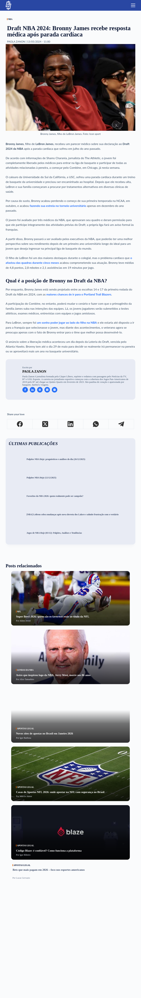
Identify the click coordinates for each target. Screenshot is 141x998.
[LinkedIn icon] (32, 390)
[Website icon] (40, 390)
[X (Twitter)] (45, 424)
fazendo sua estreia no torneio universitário (58, 205)
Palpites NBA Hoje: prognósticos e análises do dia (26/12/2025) (56, 459)
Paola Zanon (34, 371)
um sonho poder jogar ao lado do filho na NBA (67, 322)
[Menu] (133, 5)
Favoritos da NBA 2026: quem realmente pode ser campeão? (55, 496)
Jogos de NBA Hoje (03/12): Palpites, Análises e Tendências (54, 533)
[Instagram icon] (54, 390)
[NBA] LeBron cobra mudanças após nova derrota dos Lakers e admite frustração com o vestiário (73, 514)
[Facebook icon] (25, 390)
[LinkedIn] (70, 424)
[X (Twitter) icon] (47, 390)
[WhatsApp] (96, 424)
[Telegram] (121, 424)
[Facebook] (19, 424)
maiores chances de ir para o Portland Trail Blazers (78, 294)
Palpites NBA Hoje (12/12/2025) (41, 478)
